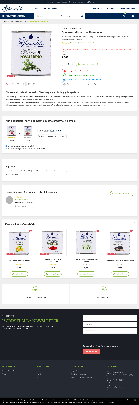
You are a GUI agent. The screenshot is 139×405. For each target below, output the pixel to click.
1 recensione (74, 43)
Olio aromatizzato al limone (19, 261)
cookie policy (18, 402)
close (135, 400)
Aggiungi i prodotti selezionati (51, 136)
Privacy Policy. (100, 346)
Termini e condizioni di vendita (81, 377)
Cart (38, 377)
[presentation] (99, 339)
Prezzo (64, 54)
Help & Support (110, 8)
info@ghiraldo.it (117, 387)
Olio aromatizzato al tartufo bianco (86, 261)
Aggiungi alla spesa (89, 64)
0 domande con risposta (86, 43)
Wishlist (97, 8)
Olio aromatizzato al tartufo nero (120, 261)
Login (38, 371)
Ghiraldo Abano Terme (127, 8)
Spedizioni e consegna (79, 374)
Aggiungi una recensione (122, 193)
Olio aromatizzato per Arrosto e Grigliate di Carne (23, 149)
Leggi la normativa (112, 346)
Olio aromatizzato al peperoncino (18, 146)
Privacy (4, 374)
